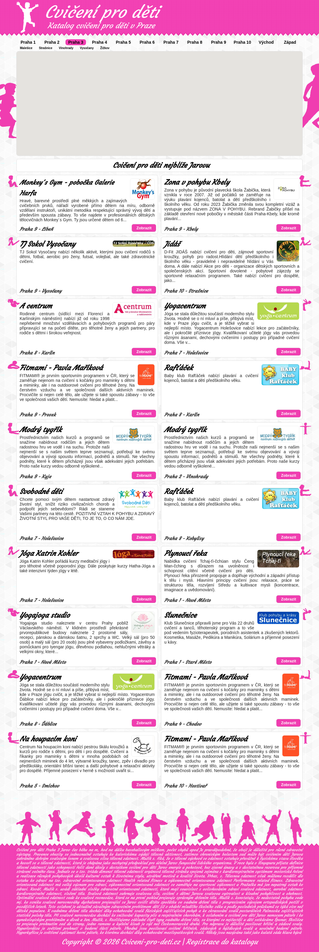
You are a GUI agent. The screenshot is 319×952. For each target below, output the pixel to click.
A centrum (36, 306)
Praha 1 (28, 42)
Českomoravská (174, 923)
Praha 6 (147, 42)
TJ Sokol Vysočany (47, 244)
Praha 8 (194, 42)
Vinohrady (66, 48)
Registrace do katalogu (222, 941)
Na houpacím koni (48, 739)
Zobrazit (143, 228)
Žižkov (105, 48)
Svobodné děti (41, 491)
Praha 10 (242, 42)
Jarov (172, 862)
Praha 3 (75, 42)
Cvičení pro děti (102, 11)
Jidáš (172, 244)
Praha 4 (99, 42)
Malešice (26, 48)
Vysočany (86, 48)
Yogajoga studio (45, 615)
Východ (266, 42)
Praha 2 (52, 42)
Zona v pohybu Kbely (196, 182)
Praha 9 (218, 42)
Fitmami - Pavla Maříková (61, 367)
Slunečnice (180, 615)
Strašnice (45, 48)
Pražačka (248, 884)
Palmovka (270, 910)
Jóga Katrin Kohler (49, 553)
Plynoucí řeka (185, 553)
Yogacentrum (185, 306)
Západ (290, 42)
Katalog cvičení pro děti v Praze (101, 25)
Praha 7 (171, 42)
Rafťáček (178, 367)
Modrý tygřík (41, 429)
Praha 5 (123, 42)
